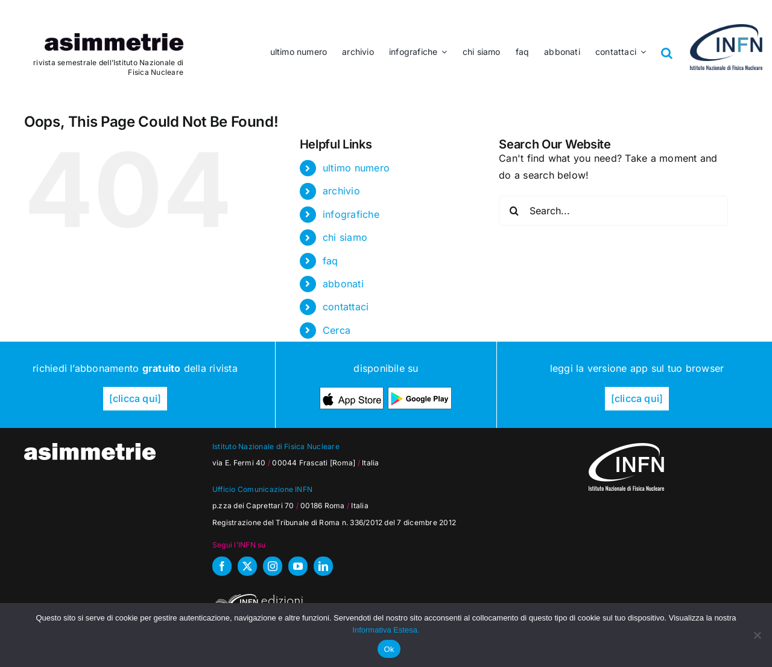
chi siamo (345, 237)
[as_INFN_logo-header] (726, 29)
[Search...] (613, 211)
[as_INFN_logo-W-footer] (626, 448)
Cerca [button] (336, 330)
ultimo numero (356, 168)
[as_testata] (114, 38)
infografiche (351, 214)
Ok (389, 649)
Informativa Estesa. (385, 629)
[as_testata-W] (90, 448)
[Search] (514, 211)
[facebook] (222, 566)
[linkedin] (323, 566)
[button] (667, 44)
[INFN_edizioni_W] (257, 596)
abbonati (343, 284)
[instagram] (272, 566)
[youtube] (298, 566)
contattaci (346, 307)
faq (330, 261)
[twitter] (247, 566)
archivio (341, 191)
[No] (757, 635)
